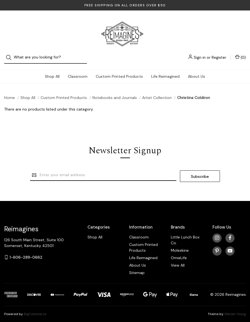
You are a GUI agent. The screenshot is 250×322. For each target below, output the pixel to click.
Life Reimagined (165, 71)
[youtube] (230, 245)
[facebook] (230, 232)
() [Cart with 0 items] (240, 22)
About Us (196, 71)
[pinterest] (217, 245)
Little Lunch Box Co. (185, 234)
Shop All (52, 71)
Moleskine (180, 244)
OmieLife (179, 251)
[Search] (10, 22)
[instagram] (217, 232)
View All (178, 259)
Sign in (200, 22)
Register (219, 22)
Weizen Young (235, 308)
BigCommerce (35, 308)
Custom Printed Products (119, 71)
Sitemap (137, 266)
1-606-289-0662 (26, 251)
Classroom (77, 71)
